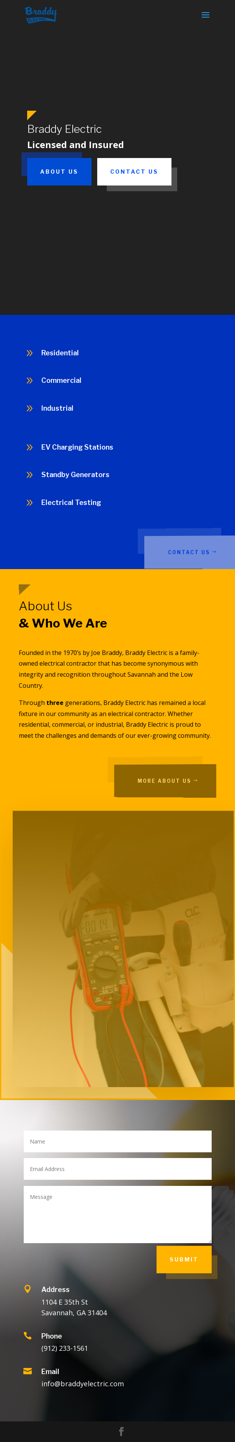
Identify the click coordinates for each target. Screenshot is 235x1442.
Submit (184, 1259)
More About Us (173, 780)
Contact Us (134, 171)
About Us (59, 171)
